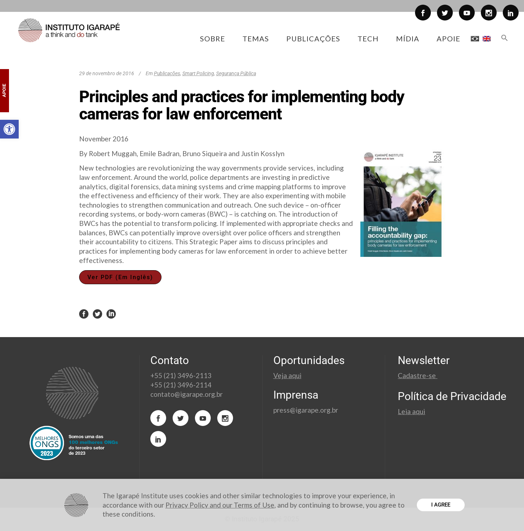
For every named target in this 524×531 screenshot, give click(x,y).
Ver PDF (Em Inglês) (120, 277)
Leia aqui (411, 411)
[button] (9, 129)
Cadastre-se (417, 375)
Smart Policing (198, 73)
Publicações (167, 73)
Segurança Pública (236, 73)
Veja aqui (287, 375)
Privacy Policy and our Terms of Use (219, 505)
